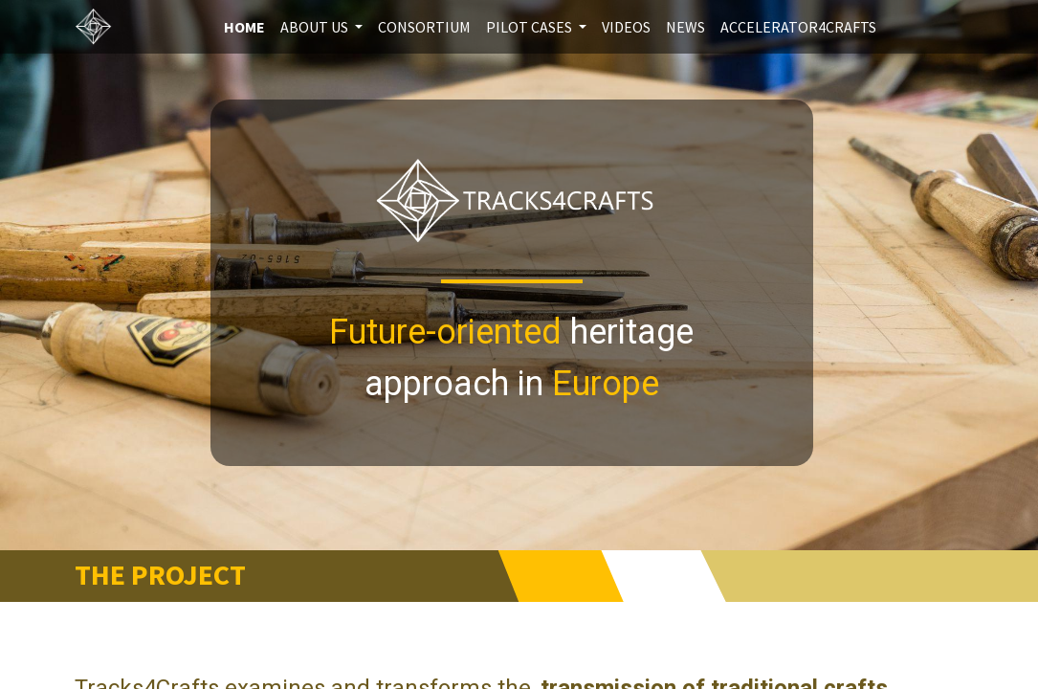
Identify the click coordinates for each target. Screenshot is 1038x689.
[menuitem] (244, 27)
